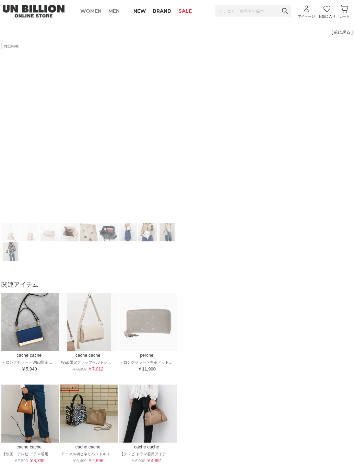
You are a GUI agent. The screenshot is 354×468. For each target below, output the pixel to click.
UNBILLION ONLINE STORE (33, 11)
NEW (139, 11)
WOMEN (91, 11)
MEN (114, 11)
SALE (185, 11)
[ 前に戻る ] (342, 32)
